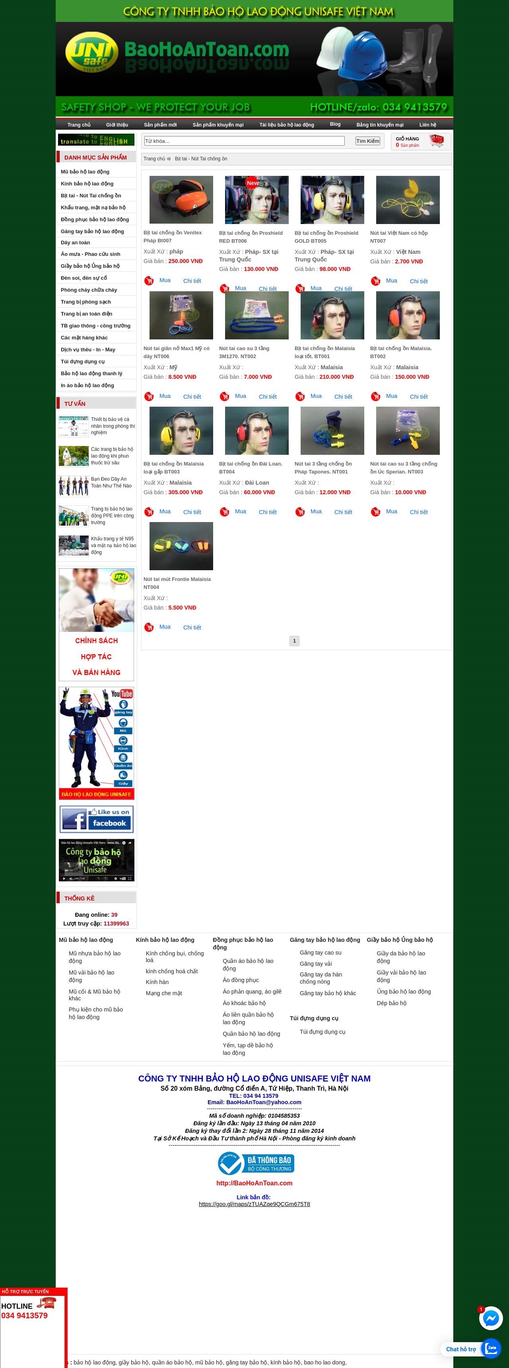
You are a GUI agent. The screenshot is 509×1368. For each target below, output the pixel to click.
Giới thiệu (117, 125)
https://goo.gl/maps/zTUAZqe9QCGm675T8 (254, 1204)
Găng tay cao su (321, 952)
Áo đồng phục (241, 980)
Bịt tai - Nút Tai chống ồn (201, 159)
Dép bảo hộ (392, 1003)
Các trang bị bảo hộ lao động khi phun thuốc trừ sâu (112, 456)
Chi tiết (192, 281)
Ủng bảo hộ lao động (404, 991)
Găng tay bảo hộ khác (328, 993)
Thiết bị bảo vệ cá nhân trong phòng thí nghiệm (113, 426)
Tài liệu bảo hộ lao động (287, 125)
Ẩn (70, 1291)
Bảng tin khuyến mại (380, 125)
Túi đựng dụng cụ (323, 1032)
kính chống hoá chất (172, 971)
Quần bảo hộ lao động (251, 1034)
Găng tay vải (316, 964)
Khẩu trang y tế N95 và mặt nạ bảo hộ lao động (113, 545)
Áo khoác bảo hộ (244, 1003)
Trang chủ (79, 125)
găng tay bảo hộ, (248, 1362)
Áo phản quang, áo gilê (252, 991)
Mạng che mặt (164, 993)
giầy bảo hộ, (135, 1362)
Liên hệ (428, 125)
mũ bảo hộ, (210, 1362)
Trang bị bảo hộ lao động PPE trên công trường (112, 515)
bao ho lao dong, (325, 1362)
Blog (335, 124)
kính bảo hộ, (287, 1362)
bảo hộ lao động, (96, 1362)
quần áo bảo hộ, (173, 1362)
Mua (165, 280)
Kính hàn (157, 982)
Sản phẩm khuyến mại (218, 125)
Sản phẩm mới (160, 125)
